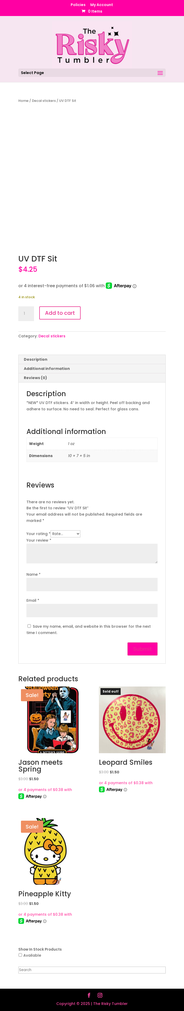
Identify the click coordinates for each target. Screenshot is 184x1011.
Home (23, 100)
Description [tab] (35, 359)
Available (32, 955)
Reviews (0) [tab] (35, 377)
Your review (38, 540)
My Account (101, 5)
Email (32, 600)
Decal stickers (44, 100)
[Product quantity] (26, 313)
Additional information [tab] (47, 368)
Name (33, 574)
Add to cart (60, 313)
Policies (78, 5)
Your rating (38, 533)
